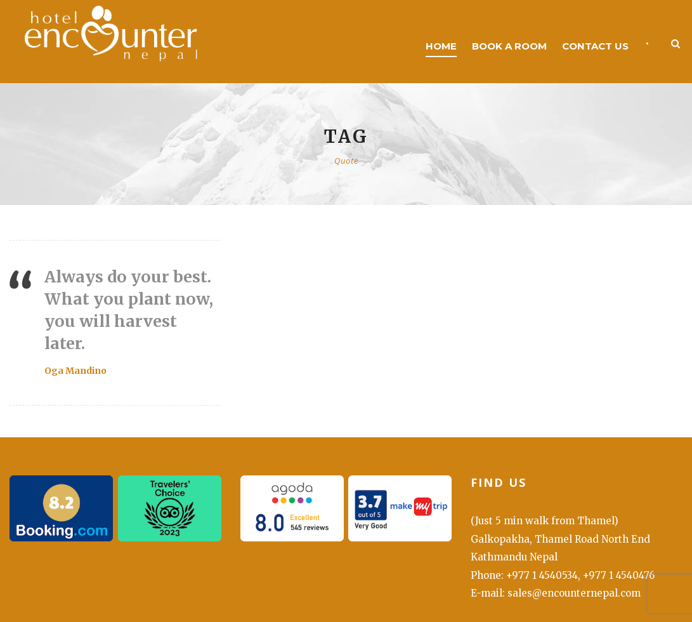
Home (441, 46)
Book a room (509, 46)
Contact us (595, 46)
